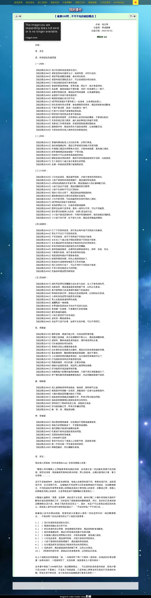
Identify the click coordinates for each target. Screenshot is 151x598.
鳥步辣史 (30, 2)
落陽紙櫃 (92, 2)
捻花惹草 (18, 2)
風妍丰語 (55, 2)
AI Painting (119, 2)
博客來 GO (102, 37)
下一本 (133, 16)
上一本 (18, 16)
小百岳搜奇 (105, 2)
